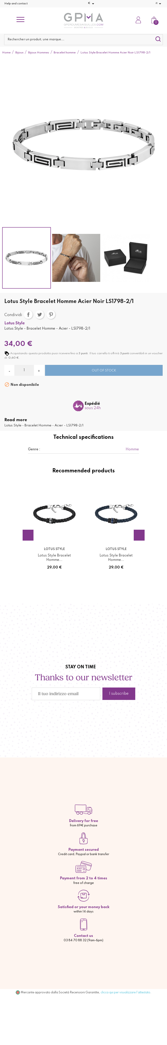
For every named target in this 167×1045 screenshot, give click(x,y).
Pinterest (51, 314)
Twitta (39, 314)
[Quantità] (24, 370)
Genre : (34, 449)
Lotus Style (14, 323)
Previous (28, 535)
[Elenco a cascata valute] (92, 3)
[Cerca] (83, 39)
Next (139, 535)
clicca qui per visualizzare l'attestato (125, 992)
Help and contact (16, 3)
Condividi (28, 314)
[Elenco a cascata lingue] (159, 3)
